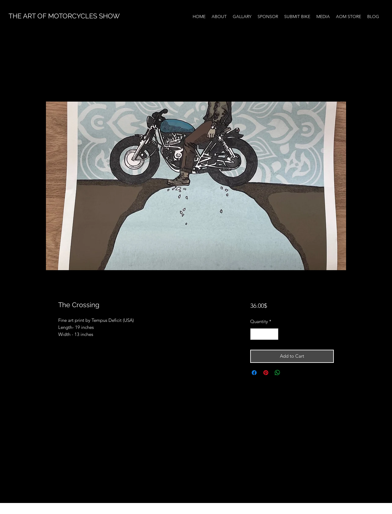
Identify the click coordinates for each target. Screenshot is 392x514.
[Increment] (273, 334)
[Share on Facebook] (254, 372)
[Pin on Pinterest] (266, 372)
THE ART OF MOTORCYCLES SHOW (64, 16)
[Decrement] (255, 334)
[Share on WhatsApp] (277, 372)
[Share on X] (289, 372)
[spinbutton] (264, 334)
